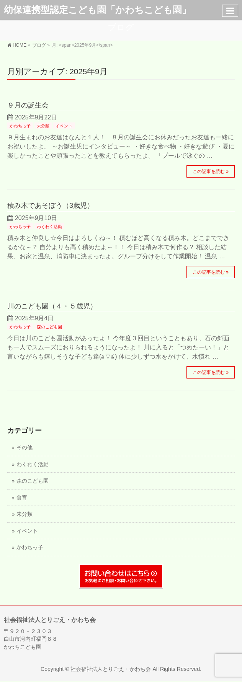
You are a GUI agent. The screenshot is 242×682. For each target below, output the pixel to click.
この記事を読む (209, 171)
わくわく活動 (49, 226)
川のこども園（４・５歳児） (52, 306)
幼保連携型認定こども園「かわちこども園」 (97, 10)
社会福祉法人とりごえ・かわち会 (110, 669)
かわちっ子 (20, 126)
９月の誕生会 (28, 105)
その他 (24, 447)
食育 (21, 498)
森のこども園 (49, 327)
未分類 (43, 126)
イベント (64, 126)
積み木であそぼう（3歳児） (50, 205)
